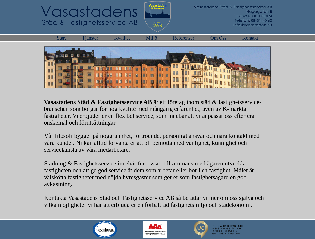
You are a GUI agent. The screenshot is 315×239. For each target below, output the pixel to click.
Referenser (184, 38)
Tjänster (91, 38)
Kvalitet (122, 38)
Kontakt (250, 38)
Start (62, 38)
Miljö (152, 38)
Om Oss (219, 38)
